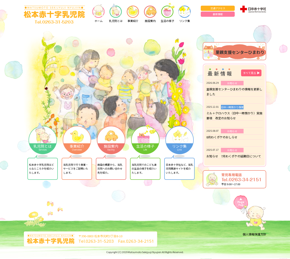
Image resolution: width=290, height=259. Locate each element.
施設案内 (150, 12)
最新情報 (218, 14)
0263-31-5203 (100, 241)
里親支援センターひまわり (239, 52)
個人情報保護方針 (254, 234)
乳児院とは (116, 12)
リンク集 (184, 12)
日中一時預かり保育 (232, 107)
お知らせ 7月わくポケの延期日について (233, 156)
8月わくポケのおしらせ (221, 137)
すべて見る (251, 73)
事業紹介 (133, 12)
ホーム (98, 12)
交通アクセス (217, 8)
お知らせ (232, 83)
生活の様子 (167, 12)
